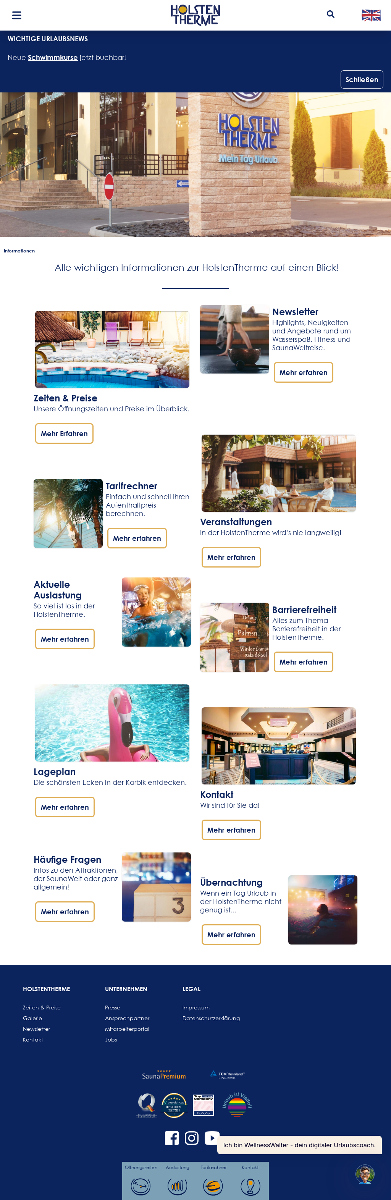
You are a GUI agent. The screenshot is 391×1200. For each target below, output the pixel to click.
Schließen (362, 79)
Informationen (19, 250)
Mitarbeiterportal (123, 1028)
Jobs (111, 1039)
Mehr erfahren (137, 538)
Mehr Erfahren (64, 433)
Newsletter (36, 1028)
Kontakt (33, 1039)
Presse (112, 1007)
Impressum (196, 1007)
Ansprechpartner (123, 1018)
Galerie (32, 1018)
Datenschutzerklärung (201, 1018)
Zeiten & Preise (65, 398)
